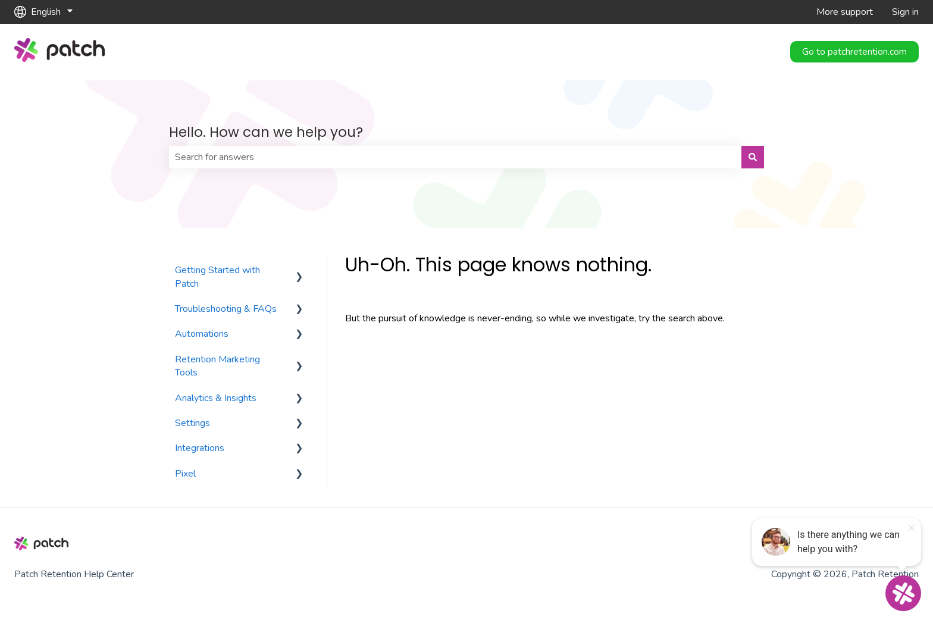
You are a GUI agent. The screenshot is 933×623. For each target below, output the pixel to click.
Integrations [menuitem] (199, 448)
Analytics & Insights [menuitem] (215, 398)
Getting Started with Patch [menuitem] (217, 277)
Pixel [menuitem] (185, 473)
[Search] (752, 157)
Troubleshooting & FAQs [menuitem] (226, 308)
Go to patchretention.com (854, 51)
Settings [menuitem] (192, 423)
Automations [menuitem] (201, 333)
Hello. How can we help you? (266, 132)
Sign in (905, 11)
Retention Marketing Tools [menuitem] (217, 366)
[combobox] (455, 157)
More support (844, 11)
